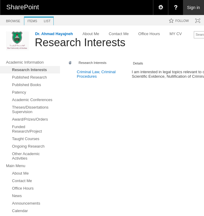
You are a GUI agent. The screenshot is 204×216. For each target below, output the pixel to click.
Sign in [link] (193, 7)
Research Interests (80, 42)
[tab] (13, 20)
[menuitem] (160, 7)
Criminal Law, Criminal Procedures (96, 74)
